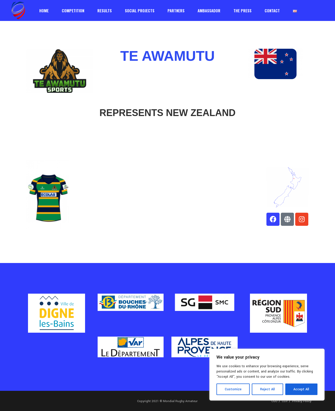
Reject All (267, 389)
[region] (267, 375)
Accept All (301, 389)
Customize (233, 389)
